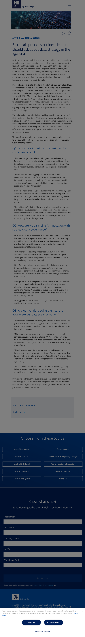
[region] (42, 622)
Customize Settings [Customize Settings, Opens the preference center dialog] (42, 631)
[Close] (82, 611)
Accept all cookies (53, 622)
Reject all (31, 622)
